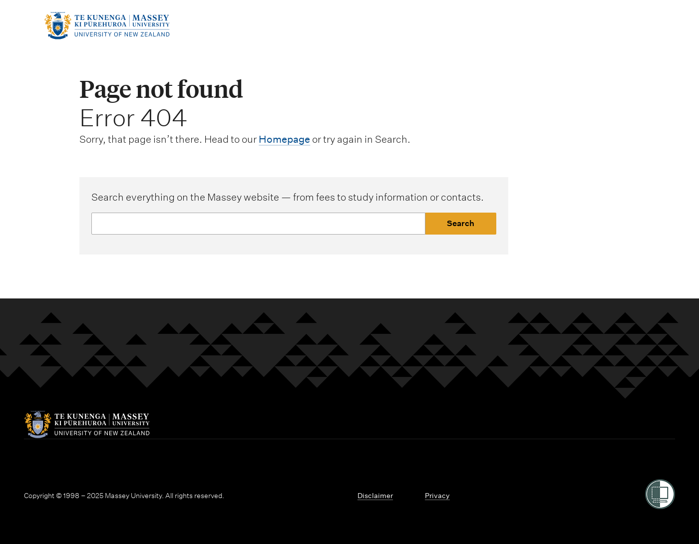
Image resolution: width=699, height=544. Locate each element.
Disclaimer (375, 495)
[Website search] (258, 224)
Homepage (284, 139)
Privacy (437, 495)
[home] (107, 36)
